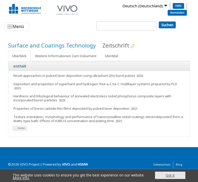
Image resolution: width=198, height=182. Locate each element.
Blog (179, 164)
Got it (170, 175)
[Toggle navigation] (16, 26)
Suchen (167, 24)
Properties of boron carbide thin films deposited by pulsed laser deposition (71, 108)
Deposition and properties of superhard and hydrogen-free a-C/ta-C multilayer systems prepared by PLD (95, 84)
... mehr (19, 128)
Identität (111, 56)
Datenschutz (161, 164)
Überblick (19, 56)
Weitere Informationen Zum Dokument (65, 56)
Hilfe (178, 6)
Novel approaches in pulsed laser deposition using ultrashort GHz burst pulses (74, 75)
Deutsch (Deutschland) (142, 5)
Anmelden (177, 12)
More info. (21, 177)
